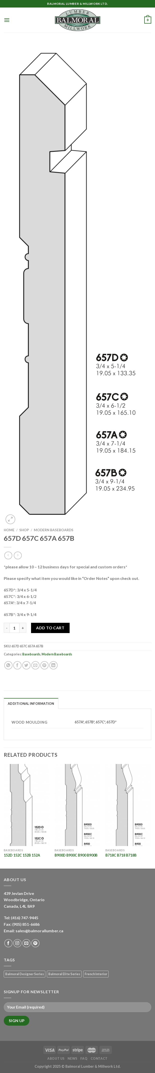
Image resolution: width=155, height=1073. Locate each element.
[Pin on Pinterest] (44, 665)
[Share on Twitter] (26, 665)
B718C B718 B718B (120, 855)
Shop (24, 530)
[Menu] (7, 20)
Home (9, 530)
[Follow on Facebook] (8, 943)
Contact (99, 1058)
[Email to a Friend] (35, 665)
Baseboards (31, 654)
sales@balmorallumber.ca (39, 930)
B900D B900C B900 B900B (76, 855)
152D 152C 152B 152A (22, 855)
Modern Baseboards (53, 530)
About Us (56, 1058)
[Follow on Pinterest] (35, 943)
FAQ (83, 1058)
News (72, 1058)
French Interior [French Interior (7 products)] (96, 974)
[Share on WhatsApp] (8, 665)
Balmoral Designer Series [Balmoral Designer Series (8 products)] (24, 974)
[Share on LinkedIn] (53, 665)
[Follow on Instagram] (17, 943)
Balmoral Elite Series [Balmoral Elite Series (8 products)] (64, 974)
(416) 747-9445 (25, 917)
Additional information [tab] (31, 704)
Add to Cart (50, 627)
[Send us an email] (26, 943)
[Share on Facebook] (17, 665)
